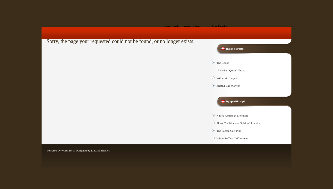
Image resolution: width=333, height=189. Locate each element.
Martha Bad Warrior (228, 85)
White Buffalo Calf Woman (232, 138)
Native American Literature (232, 115)
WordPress (67, 150)
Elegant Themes (100, 150)
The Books (219, 26)
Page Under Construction (182, 26)
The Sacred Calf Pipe (228, 130)
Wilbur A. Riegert (226, 78)
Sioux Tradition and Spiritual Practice (238, 123)
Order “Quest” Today (232, 70)
